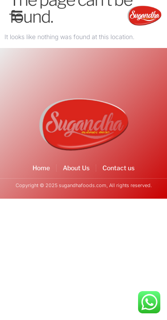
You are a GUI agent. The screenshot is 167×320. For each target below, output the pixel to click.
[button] (17, 15)
